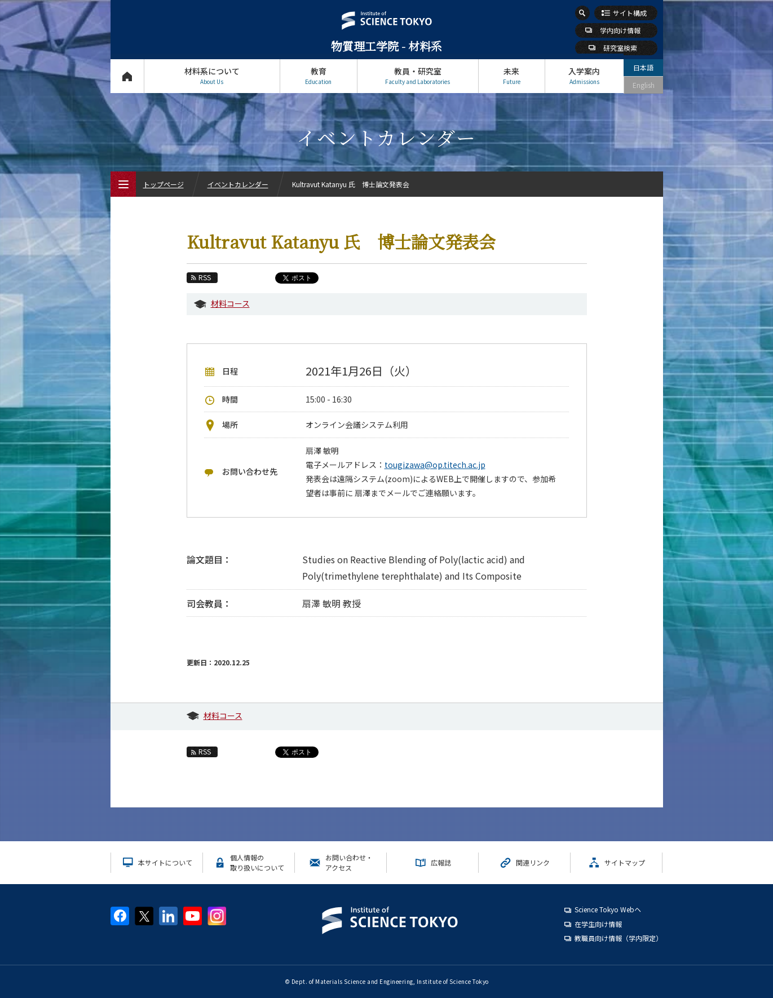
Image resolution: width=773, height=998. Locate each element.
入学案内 (584, 75)
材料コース (230, 303)
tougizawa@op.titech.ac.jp (435, 464)
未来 (512, 75)
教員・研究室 (417, 75)
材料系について (212, 75)
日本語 (643, 67)
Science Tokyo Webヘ (608, 909)
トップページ (127, 75)
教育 (318, 75)
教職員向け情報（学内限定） (618, 938)
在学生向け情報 (598, 924)
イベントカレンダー (237, 184)
